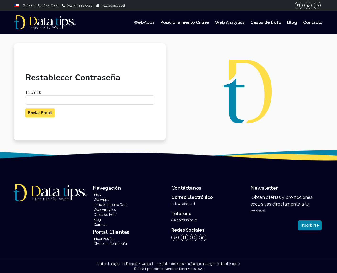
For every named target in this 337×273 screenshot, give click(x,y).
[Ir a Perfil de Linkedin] (317, 5)
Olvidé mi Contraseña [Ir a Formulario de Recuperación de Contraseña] (110, 243)
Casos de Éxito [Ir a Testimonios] (105, 215)
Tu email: (33, 92)
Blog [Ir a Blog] (292, 22)
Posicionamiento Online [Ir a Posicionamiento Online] (184, 22)
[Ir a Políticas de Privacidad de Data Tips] (109, 263)
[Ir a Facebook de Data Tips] (184, 237)
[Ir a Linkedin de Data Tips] (202, 237)
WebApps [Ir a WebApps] (144, 22)
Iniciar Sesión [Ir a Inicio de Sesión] (104, 238)
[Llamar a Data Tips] (79, 5)
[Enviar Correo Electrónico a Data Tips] (110, 5)
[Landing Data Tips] (45, 22)
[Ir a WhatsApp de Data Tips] (175, 237)
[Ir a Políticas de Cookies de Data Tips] (228, 263)
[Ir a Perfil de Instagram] (308, 5)
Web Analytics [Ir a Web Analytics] (229, 22)
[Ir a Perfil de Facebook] (299, 5)
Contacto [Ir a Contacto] (313, 22)
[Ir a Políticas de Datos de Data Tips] (170, 263)
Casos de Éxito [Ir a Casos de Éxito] (265, 22)
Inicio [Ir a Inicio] (98, 194)
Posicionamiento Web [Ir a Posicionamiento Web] (110, 204)
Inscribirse (310, 225)
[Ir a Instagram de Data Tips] (193, 237)
